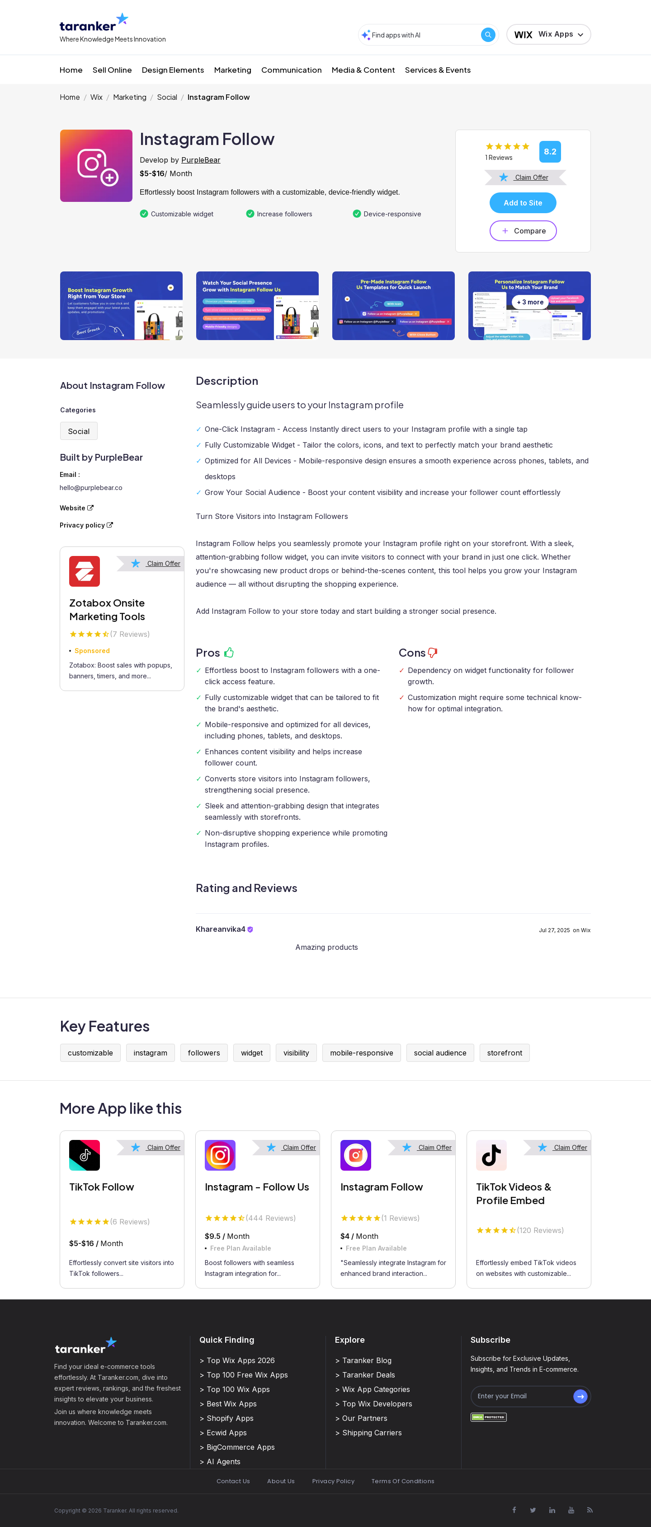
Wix (96, 97)
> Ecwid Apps (223, 1432)
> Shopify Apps (226, 1418)
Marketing (232, 70)
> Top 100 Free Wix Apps (243, 1374)
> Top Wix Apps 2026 (237, 1360)
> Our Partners (361, 1418)
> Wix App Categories (372, 1389)
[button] (548, 34)
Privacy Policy (333, 1481)
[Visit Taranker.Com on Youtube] (571, 1510)
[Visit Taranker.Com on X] (533, 1510)
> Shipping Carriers (368, 1432)
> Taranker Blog (363, 1360)
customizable (90, 1052)
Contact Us (233, 1481)
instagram (150, 1052)
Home (71, 70)
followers (204, 1052)
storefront (504, 1052)
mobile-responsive (361, 1052)
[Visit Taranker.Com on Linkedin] (552, 1510)
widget (252, 1052)
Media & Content (363, 70)
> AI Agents (220, 1461)
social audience (440, 1052)
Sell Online (112, 70)
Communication (291, 70)
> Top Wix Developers (373, 1403)
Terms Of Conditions (403, 1481)
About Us (281, 1481)
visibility (296, 1052)
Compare (523, 230)
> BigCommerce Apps (237, 1447)
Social (167, 97)
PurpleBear (201, 159)
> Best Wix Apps (228, 1403)
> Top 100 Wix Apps (234, 1389)
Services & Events (438, 70)
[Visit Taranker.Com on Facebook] (514, 1510)
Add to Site (523, 202)
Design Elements (173, 70)
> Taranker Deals (365, 1374)
